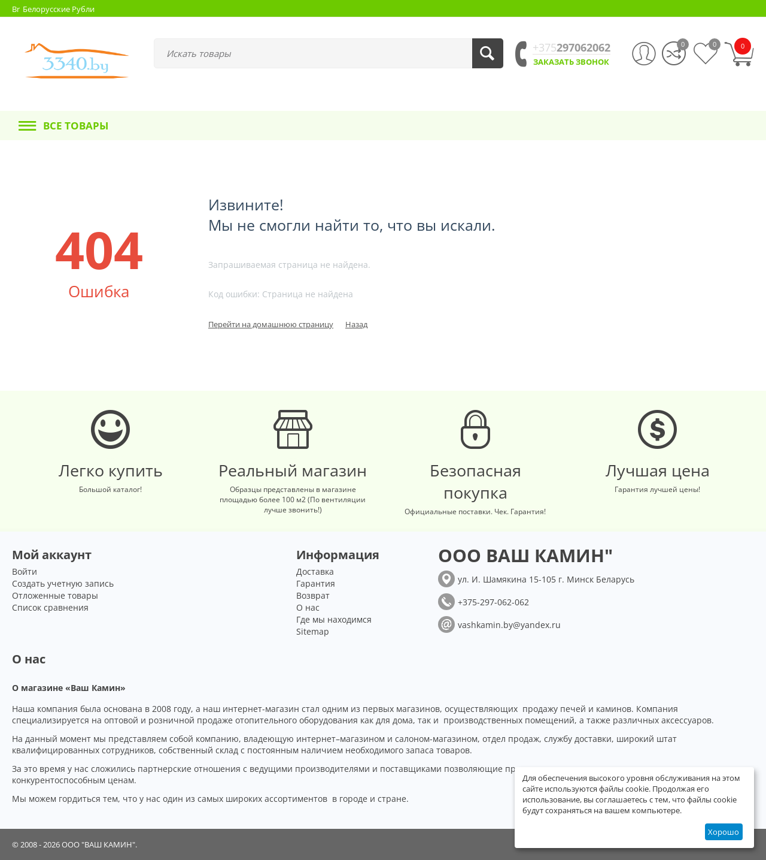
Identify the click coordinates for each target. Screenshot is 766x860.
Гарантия (315, 583)
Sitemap (312, 631)
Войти (24, 571)
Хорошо (723, 831)
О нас (308, 607)
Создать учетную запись (63, 583)
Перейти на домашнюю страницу (270, 324)
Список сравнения (50, 607)
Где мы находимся (334, 619)
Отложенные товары (55, 595)
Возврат (313, 595)
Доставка (315, 571)
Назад (356, 324)
